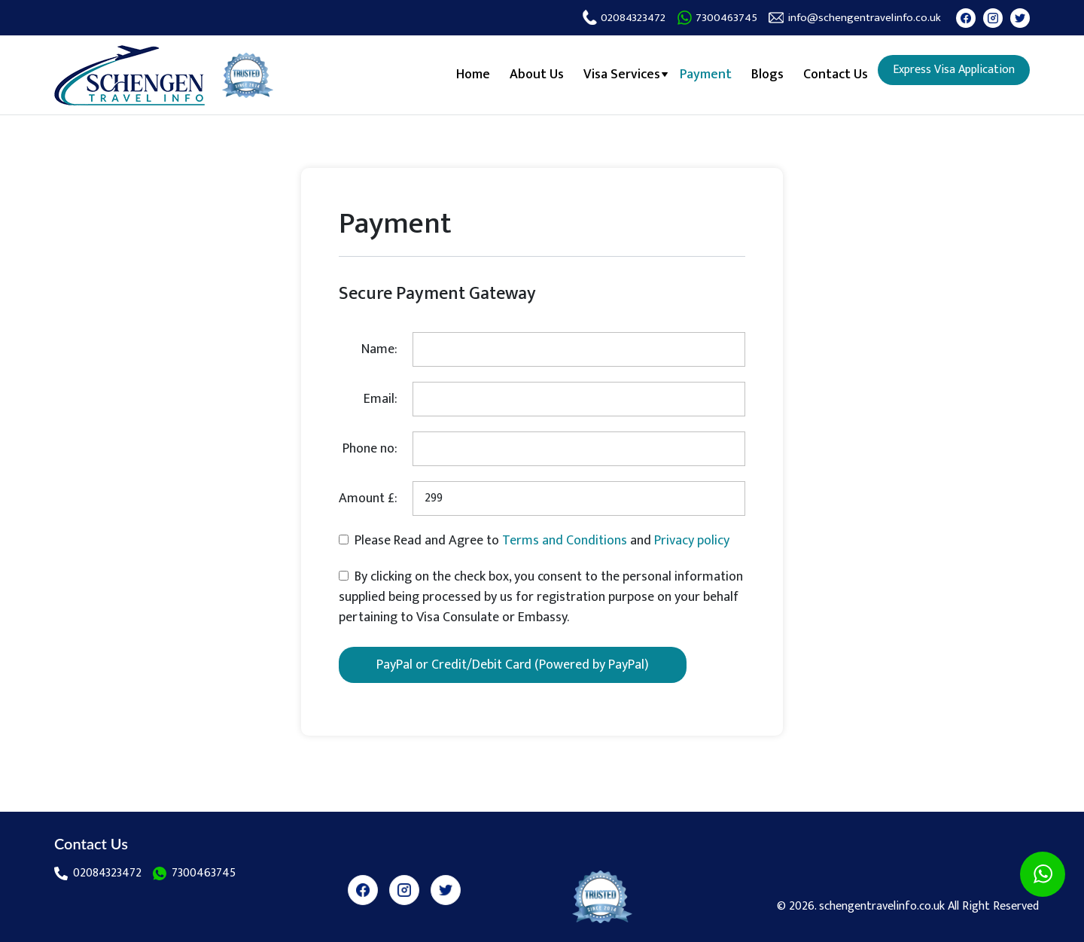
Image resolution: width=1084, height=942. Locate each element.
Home (473, 74)
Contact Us (835, 74)
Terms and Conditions (566, 540)
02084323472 (623, 17)
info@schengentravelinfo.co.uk (855, 17)
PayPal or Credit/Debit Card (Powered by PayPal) (512, 665)
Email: (380, 399)
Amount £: (368, 498)
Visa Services (621, 74)
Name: (379, 349)
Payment (706, 74)
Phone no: (370, 448)
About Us (537, 74)
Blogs (767, 74)
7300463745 (717, 17)
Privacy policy (691, 540)
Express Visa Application (954, 69)
